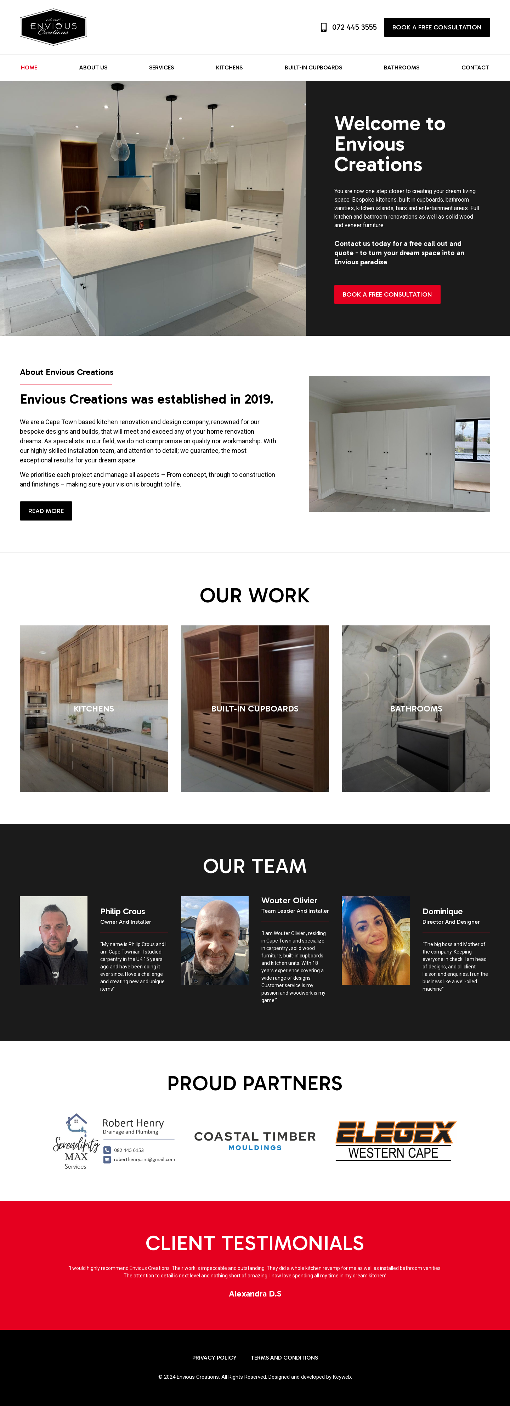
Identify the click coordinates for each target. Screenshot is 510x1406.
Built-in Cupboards (313, 67)
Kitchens (229, 67)
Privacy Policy (214, 1357)
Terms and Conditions (284, 1357)
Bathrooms (401, 67)
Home (29, 67)
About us (93, 67)
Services (161, 67)
